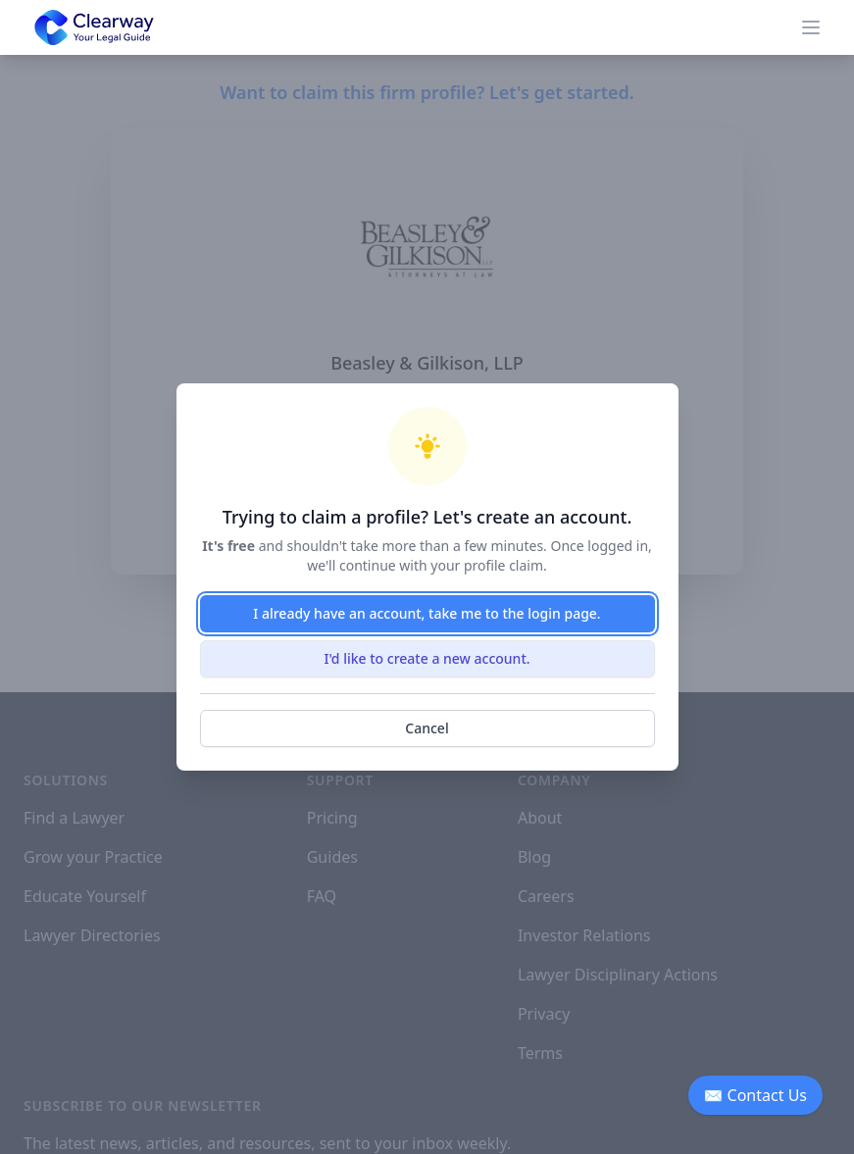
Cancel (426, 728)
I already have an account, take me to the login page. (426, 613)
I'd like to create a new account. (426, 658)
